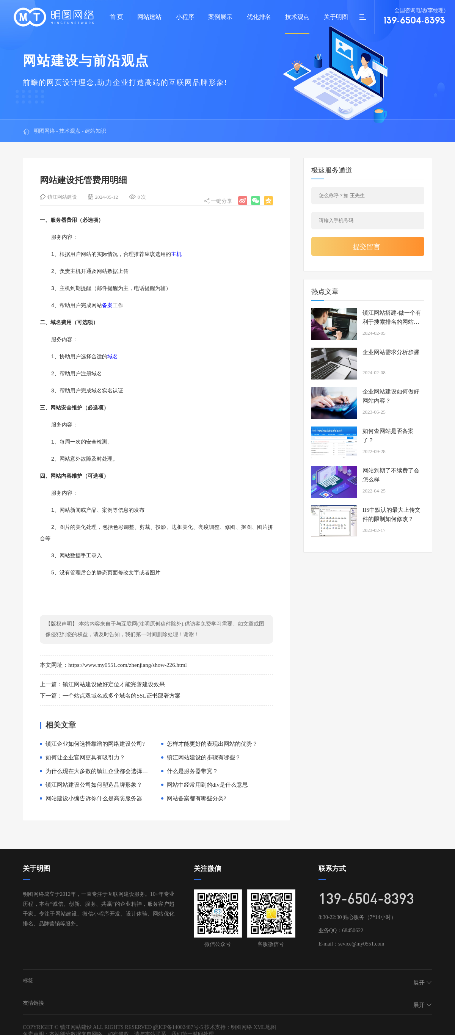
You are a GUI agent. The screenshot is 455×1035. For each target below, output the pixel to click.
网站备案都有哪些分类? (196, 798)
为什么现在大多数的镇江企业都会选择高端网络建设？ (114, 771)
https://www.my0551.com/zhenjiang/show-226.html (127, 665)
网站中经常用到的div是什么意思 (207, 785)
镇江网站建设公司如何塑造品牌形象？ (94, 785)
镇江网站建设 (62, 197)
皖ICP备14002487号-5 (178, 1027)
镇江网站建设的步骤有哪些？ (204, 757)
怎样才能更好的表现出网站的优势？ (212, 744)
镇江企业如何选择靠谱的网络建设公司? (95, 744)
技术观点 (69, 129)
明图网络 (44, 129)
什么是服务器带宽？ (192, 771)
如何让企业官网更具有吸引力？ (85, 757)
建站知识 (95, 129)
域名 (112, 356)
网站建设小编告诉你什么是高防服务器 (94, 798)
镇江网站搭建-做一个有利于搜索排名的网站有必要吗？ (391, 322)
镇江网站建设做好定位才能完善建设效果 (114, 684)
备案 (107, 305)
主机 (176, 254)
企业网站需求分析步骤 (390, 352)
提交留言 (366, 247)
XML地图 (264, 1027)
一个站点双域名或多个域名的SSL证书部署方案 (121, 696)
